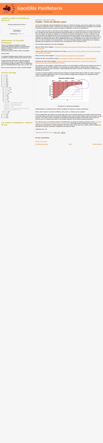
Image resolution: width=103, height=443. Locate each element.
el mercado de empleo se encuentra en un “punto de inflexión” (77, 58)
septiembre (7, 92)
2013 (4, 83)
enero (6, 112)
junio (5, 96)
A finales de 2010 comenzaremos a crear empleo (69, 55)
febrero (6, 111)
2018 (4, 76)
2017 (4, 78)
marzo (6, 101)
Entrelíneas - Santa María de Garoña (12, 104)
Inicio (70, 144)
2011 (4, 86)
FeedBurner (20, 34)
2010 (4, 114)
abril (5, 99)
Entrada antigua (97, 144)
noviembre (7, 89)
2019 (4, 75)
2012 (4, 84)
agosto (6, 93)
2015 (4, 79)
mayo (5, 98)
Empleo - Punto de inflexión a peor (12, 109)
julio (5, 95)
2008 (4, 117)
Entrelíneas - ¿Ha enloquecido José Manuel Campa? (16, 108)
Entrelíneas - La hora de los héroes (12, 105)
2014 (4, 81)
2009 (4, 116)
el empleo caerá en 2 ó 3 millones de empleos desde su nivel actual (68, 122)
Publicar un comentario (41, 141)
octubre (6, 90)
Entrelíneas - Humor (9, 107)
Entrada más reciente (41, 144)
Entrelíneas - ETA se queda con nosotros (13, 102)
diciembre (7, 87)
